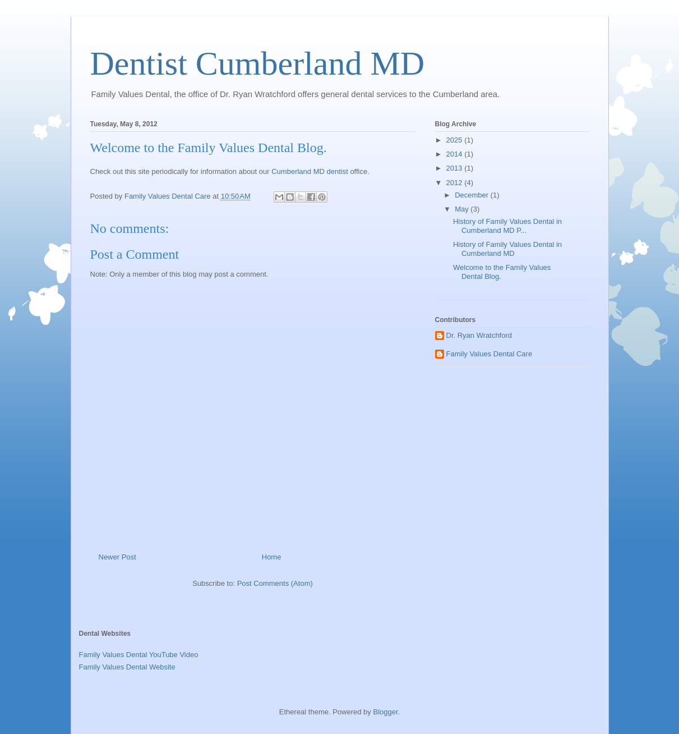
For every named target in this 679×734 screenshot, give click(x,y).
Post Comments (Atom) (275, 583)
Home (271, 557)
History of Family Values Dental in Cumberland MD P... (507, 226)
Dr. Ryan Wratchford (479, 335)
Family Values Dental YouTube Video (138, 654)
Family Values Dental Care (489, 354)
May (462, 209)
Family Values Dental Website (127, 667)
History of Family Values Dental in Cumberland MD (507, 249)
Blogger (385, 712)
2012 (455, 182)
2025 (455, 140)
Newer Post (117, 557)
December (473, 195)
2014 (455, 154)
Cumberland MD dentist (309, 171)
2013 (455, 168)
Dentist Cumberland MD (257, 63)
